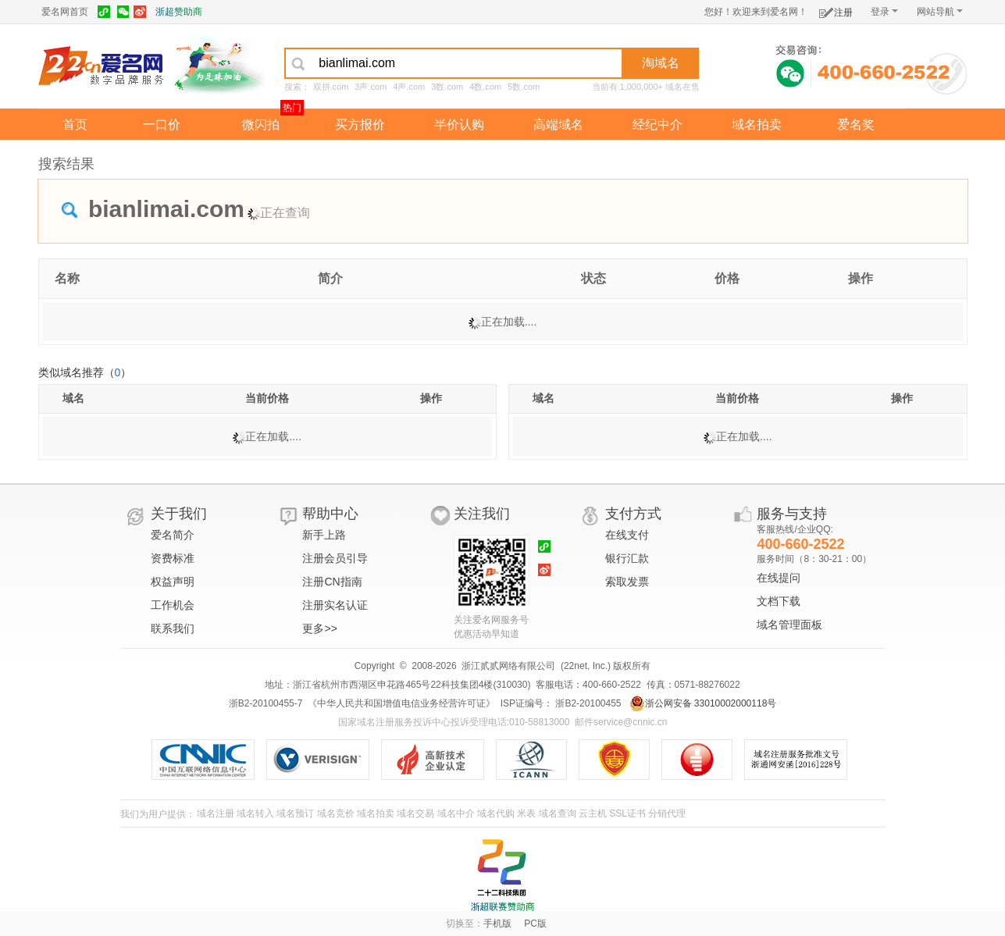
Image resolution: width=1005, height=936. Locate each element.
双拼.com (331, 86)
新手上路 (324, 535)
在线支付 (627, 535)
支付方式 (633, 513)
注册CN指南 (332, 581)
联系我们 (172, 628)
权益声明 (172, 581)
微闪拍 (261, 124)
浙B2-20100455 (587, 703)
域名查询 (557, 813)
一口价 (161, 124)
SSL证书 (627, 813)
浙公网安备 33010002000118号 (703, 703)
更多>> (319, 628)
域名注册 (215, 813)
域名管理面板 (789, 624)
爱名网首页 (64, 11)
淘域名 (660, 62)
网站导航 (940, 11)
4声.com (409, 86)
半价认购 (459, 124)
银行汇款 (627, 558)
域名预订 (295, 813)
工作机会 (172, 605)
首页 (74, 124)
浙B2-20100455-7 (266, 703)
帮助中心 (330, 513)
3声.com (371, 86)
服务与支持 (792, 513)
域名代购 (496, 813)
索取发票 (627, 581)
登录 (884, 11)
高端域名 (558, 124)
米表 (526, 813)
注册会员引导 (335, 558)
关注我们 (482, 513)
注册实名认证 (335, 605)
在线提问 (778, 577)
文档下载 (778, 601)
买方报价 (360, 124)
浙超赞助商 (178, 11)
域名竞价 (336, 813)
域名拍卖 (757, 124)
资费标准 (172, 558)
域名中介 (456, 813)
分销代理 (667, 813)
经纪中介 (657, 124)
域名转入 (255, 813)
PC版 (535, 923)
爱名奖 (856, 124)
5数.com (524, 86)
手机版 (497, 923)
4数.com (485, 86)
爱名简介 (172, 535)
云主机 (593, 813)
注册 (836, 10)
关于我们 (179, 513)
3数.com (447, 86)
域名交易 (415, 813)
